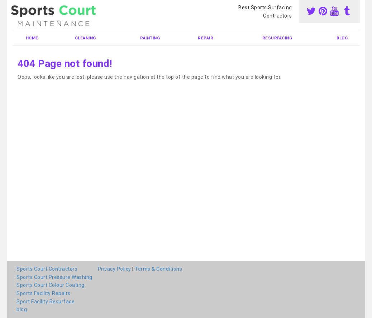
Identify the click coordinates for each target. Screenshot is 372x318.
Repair (205, 38)
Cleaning (85, 38)
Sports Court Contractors (46, 269)
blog (342, 38)
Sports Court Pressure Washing (54, 277)
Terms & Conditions (158, 269)
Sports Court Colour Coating (50, 285)
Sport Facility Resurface (45, 301)
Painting (150, 38)
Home (32, 38)
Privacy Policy (114, 269)
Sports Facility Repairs (43, 293)
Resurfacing (277, 38)
